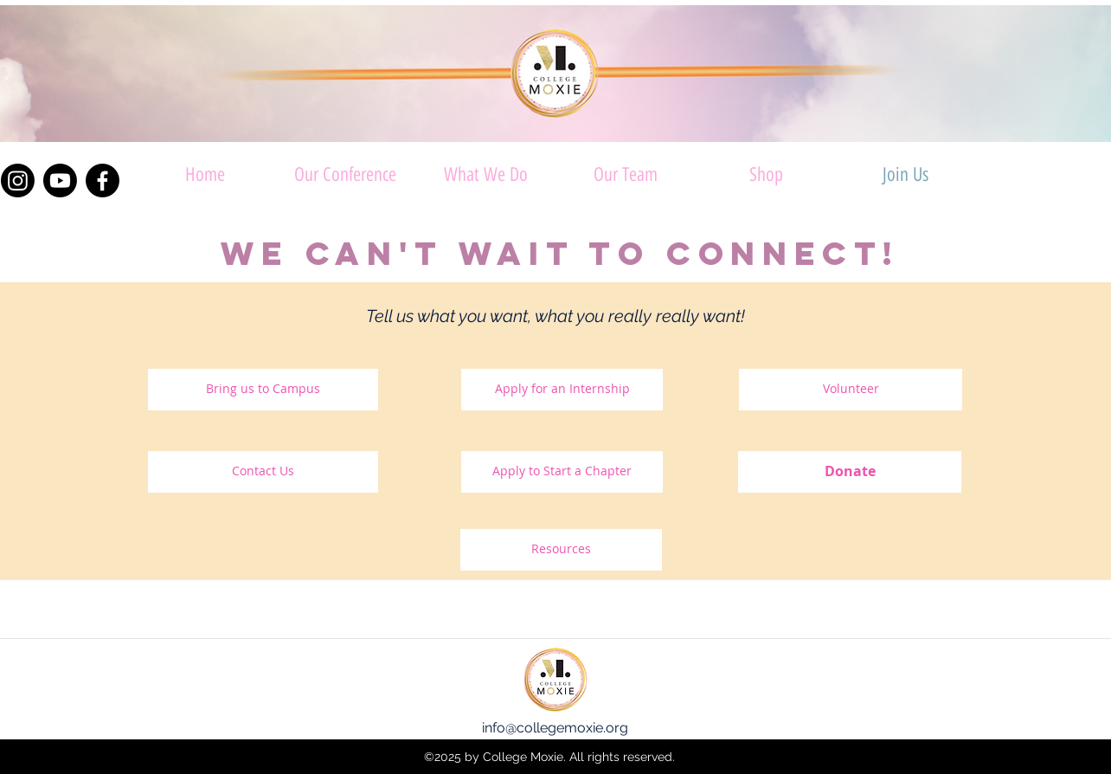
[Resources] (561, 550)
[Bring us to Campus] (263, 389)
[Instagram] (18, 180)
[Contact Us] (263, 472)
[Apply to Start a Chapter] (562, 472)
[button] (485, 174)
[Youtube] (60, 180)
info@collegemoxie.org (555, 727)
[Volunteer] (850, 389)
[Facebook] (102, 180)
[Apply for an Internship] (562, 389)
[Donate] (849, 472)
